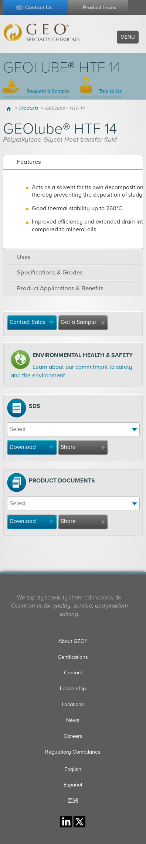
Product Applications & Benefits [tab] (54, 288)
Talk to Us (110, 91)
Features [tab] (23, 162)
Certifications (73, 657)
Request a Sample (47, 91)
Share (68, 447)
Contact (73, 673)
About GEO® (72, 641)
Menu (127, 37)
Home (10, 108)
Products (28, 108)
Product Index (99, 7)
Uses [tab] (18, 257)
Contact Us (38, 7)
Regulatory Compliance (73, 752)
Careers (73, 736)
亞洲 (73, 801)
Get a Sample (78, 322)
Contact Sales (27, 322)
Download (23, 447)
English (72, 769)
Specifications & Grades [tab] (44, 272)
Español (73, 785)
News (72, 720)
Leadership (73, 688)
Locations (73, 704)
